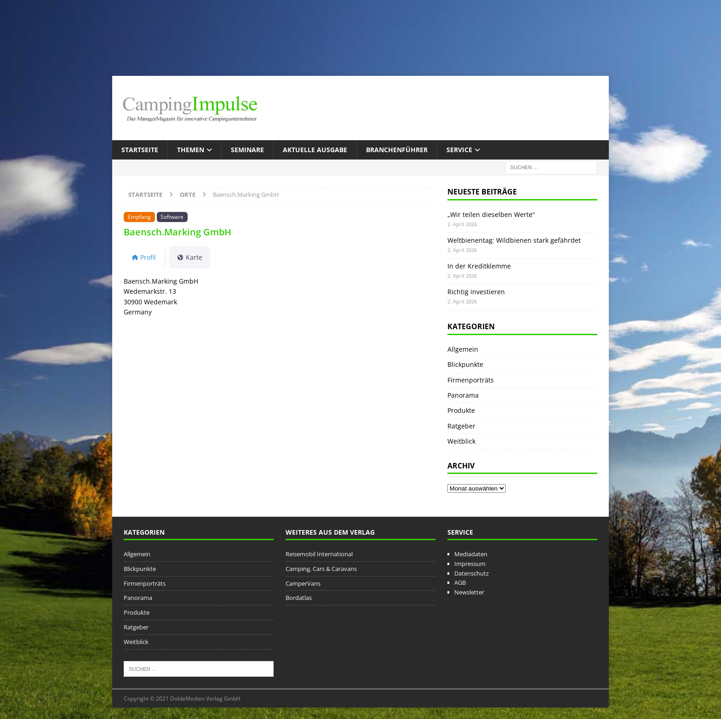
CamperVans (303, 583)
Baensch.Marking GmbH (177, 232)
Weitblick (461, 441)
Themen (190, 149)
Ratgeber (461, 426)
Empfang (139, 216)
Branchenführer (397, 149)
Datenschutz (471, 573)
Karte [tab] (189, 257)
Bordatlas (299, 597)
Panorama (463, 395)
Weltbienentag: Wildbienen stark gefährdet (514, 240)
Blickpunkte (465, 364)
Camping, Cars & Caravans (321, 569)
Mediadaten (470, 554)
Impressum (470, 563)
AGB (460, 582)
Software (171, 216)
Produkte (461, 410)
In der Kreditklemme (479, 266)
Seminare (247, 149)
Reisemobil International (319, 554)
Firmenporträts (470, 380)
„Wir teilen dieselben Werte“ (491, 214)
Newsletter (469, 592)
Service (459, 149)
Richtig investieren (476, 291)
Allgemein (462, 349)
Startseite (139, 149)
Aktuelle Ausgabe (315, 149)
